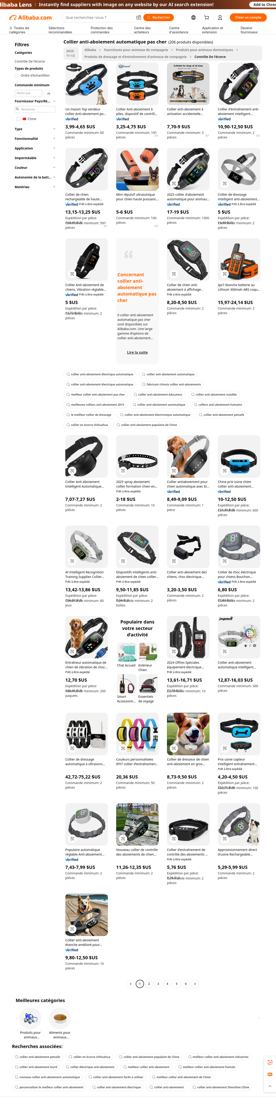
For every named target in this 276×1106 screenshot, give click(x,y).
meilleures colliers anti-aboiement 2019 (95, 405)
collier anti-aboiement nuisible (214, 394)
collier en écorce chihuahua (87, 425)
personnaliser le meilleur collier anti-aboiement (49, 1087)
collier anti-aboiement (167, 1087)
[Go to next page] (195, 984)
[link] (270, 1062)
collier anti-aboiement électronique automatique (155, 415)
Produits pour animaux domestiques (204, 50)
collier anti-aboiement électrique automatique (99, 374)
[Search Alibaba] (99, 17)
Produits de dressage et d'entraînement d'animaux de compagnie (135, 57)
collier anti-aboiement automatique (168, 374)
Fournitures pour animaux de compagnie (136, 50)
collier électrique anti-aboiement (90, 1067)
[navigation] (35, 513)
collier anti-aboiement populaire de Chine (147, 425)
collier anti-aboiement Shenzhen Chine (221, 1087)
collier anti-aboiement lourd (36, 1067)
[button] (138, 17)
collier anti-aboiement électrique (116, 1087)
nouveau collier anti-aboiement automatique (47, 1077)
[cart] (207, 18)
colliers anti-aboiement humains (218, 405)
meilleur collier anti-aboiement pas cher (95, 394)
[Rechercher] (158, 17)
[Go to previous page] (130, 984)
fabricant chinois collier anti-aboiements (171, 384)
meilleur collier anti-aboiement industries (218, 1057)
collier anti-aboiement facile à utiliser (116, 1077)
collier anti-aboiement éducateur (158, 394)
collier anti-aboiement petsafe (221, 415)
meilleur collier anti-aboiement (146, 1067)
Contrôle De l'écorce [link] (210, 57)
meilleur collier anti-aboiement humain (207, 1067)
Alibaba (90, 50)
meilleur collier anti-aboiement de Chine (181, 1077)
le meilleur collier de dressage (88, 415)
